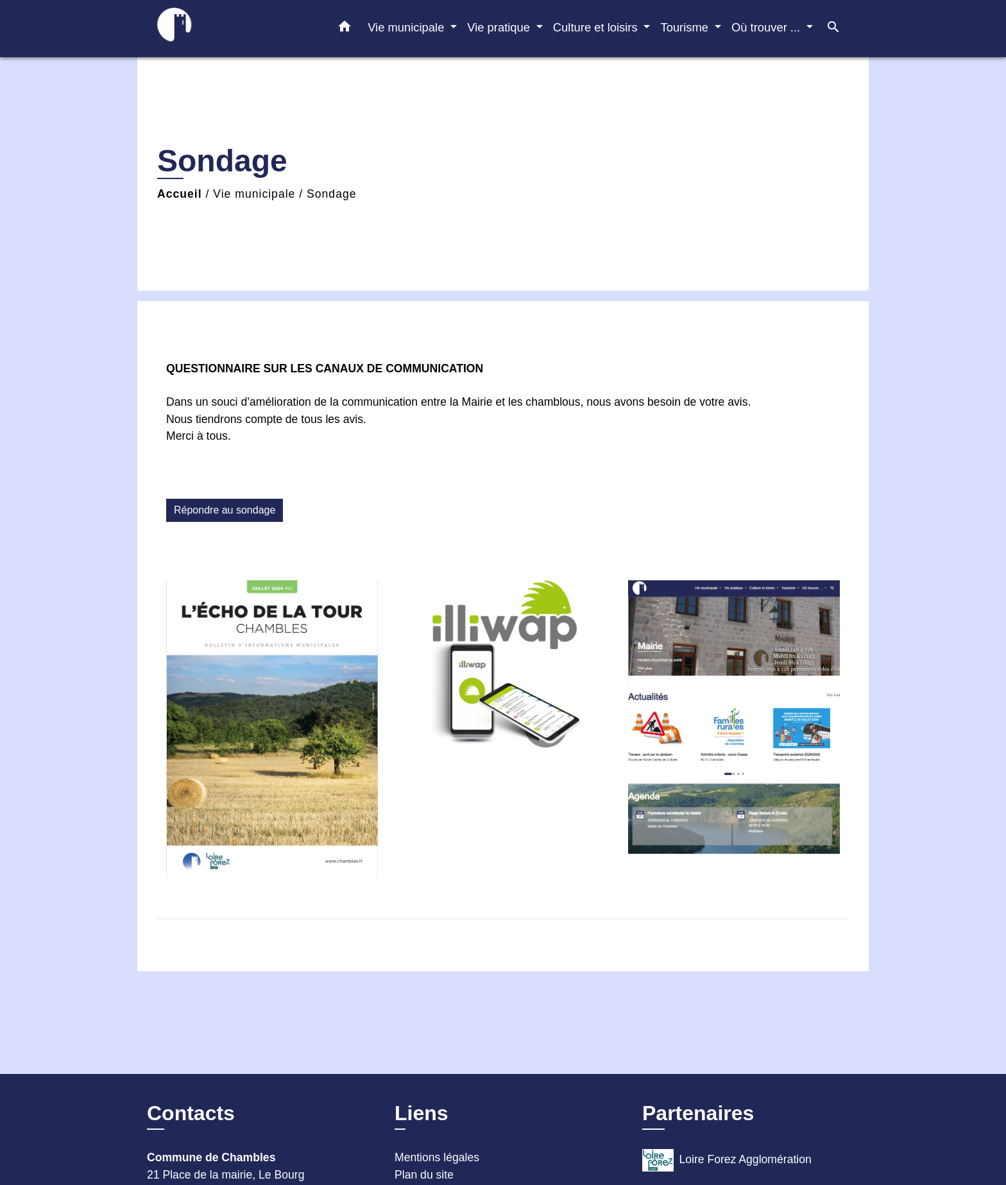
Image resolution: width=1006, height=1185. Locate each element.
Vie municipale (254, 193)
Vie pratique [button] (500, 27)
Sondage (331, 193)
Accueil (179, 193)
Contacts (191, 1113)
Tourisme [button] (686, 27)
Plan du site (424, 1174)
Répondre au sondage (224, 510)
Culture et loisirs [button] (597, 27)
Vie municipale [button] (407, 27)
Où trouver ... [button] (767, 27)
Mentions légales (437, 1157)
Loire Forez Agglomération (727, 1160)
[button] (344, 28)
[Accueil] (227, 28)
